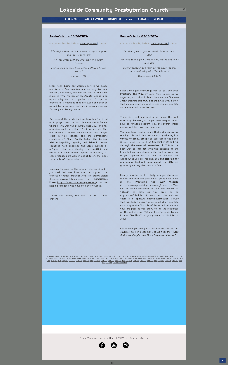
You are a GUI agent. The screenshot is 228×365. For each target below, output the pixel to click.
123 (112, 261)
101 (170, 258)
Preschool (143, 18)
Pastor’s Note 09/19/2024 (139, 36)
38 (145, 256)
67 (83, 258)
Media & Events (93, 18)
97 (159, 258)
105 (48, 261)
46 (166, 256)
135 (155, 261)
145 (110, 263)
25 (112, 256)
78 (111, 258)
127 (127, 261)
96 (156, 258)
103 (177, 258)
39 (148, 256)
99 (164, 258)
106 (52, 261)
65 (78, 258)
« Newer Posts (53, 256)
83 (123, 258)
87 (134, 258)
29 (123, 256)
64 (75, 258)
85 (129, 258)
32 (130, 256)
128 (130, 261)
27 (117, 256)
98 (162, 258)
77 (108, 258)
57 (57, 258)
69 (88, 258)
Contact (158, 18)
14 (84, 256)
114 (80, 261)
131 (141, 261)
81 (118, 258)
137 (162, 261)
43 (158, 256)
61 (68, 258)
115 (84, 261)
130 (137, 261)
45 (163, 256)
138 (166, 261)
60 (65, 258)
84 (126, 258)
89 (139, 258)
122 (109, 261)
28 (120, 256)
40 (150, 256)
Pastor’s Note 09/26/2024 (68, 36)
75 (103, 258)
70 (90, 258)
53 (47, 258)
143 (103, 263)
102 (174, 258)
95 (154, 258)
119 (98, 261)
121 (105, 261)
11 (77, 256)
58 (60, 258)
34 (135, 256)
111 (70, 261)
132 (144, 261)
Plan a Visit (72, 18)
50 (176, 256)
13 (82, 256)
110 (66, 261)
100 (167, 258)
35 (138, 256)
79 (113, 258)
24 (110, 256)
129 (134, 261)
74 (101, 258)
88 (136, 258)
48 (171, 256)
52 (181, 256)
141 (176, 261)
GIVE (129, 18)
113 (77, 261)
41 (153, 256)
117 (91, 261)
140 (173, 261)
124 (116, 261)
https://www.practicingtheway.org (140, 185)
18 (95, 256)
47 (168, 256)
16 (90, 256)
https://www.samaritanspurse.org (76, 182)
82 (121, 258)
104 (181, 258)
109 (63, 261)
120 (102, 261)
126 (123, 261)
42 (156, 256)
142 (180, 261)
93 (149, 258)
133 (148, 261)
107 (55, 261)
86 (131, 258)
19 (97, 256)
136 (159, 261)
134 (151, 261)
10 (74, 256)
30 (125, 256)
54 (50, 258)
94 (151, 258)
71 (93, 258)
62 (70, 258)
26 (115, 256)
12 (79, 256)
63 (73, 258)
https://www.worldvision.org (66, 179)
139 (169, 261)
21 (102, 256)
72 (96, 258)
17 (92, 256)
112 (73, 261)
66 (80, 258)
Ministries (114, 18)
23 (107, 256)
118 (95, 261)
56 (55, 258)
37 (143, 256)
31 (128, 256)
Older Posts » (121, 263)
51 (178, 256)
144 (107, 263)
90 (141, 258)
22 (105, 256)
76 (106, 258)
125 (120, 261)
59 (62, 258)
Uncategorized (88, 43)
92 (146, 258)
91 (144, 258)
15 (87, 256)
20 (100, 256)
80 (116, 258)
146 (114, 263)
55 (52, 258)
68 (85, 258)
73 (98, 258)
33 (133, 256)
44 (161, 256)
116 (87, 261)
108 (59, 261)
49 (173, 256)
